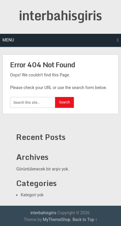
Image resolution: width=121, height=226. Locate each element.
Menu (8, 40)
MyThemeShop (56, 219)
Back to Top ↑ (84, 219)
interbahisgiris (60, 15)
